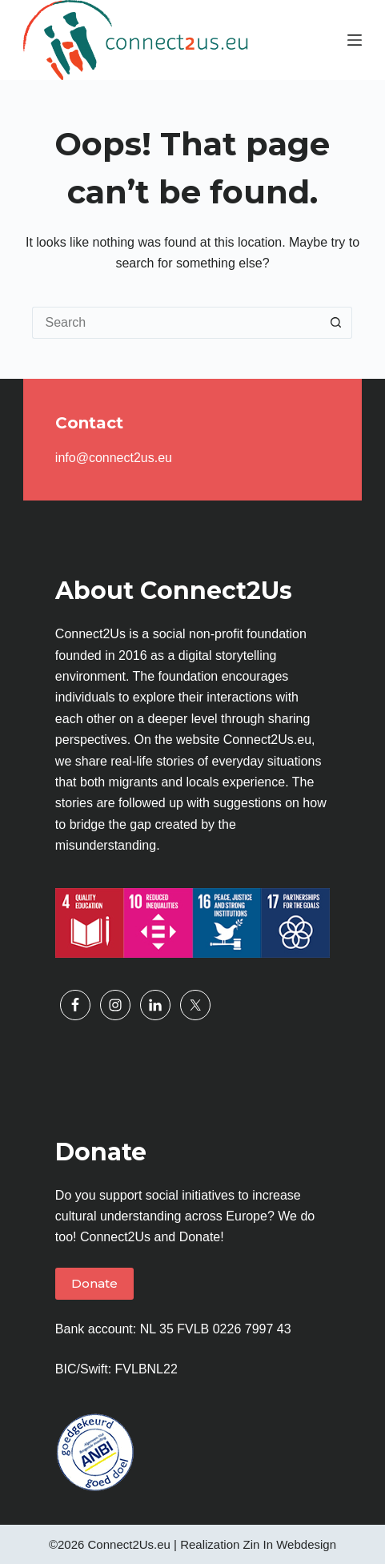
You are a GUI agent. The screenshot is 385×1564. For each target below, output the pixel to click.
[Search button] (336, 323)
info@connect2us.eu (113, 457)
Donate (94, 1283)
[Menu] (354, 40)
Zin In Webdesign (289, 1544)
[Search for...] (176, 323)
